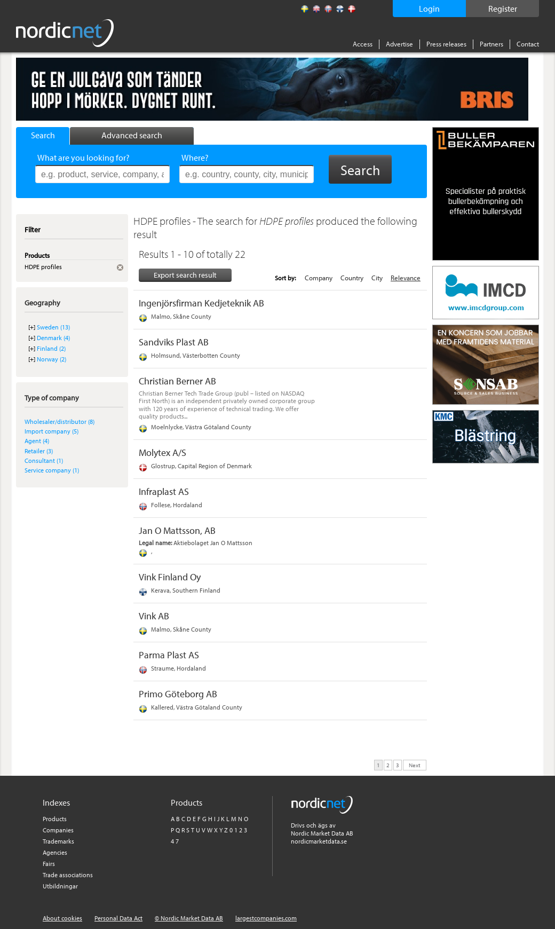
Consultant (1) (44, 460)
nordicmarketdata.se (319, 841)
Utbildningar (60, 886)
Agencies (55, 852)
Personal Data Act (118, 918)
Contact (528, 44)
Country (351, 277)
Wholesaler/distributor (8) (59, 422)
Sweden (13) (53, 327)
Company (318, 277)
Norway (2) (51, 359)
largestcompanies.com (266, 918)
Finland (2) (51, 348)
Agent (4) (37, 441)
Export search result (185, 275)
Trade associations (68, 875)
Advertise (399, 44)
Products (55, 819)
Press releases (446, 44)
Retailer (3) (39, 451)
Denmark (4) (53, 338)
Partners (491, 44)
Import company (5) (51, 431)
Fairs (49, 864)
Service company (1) (52, 470)
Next (415, 764)
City (377, 277)
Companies (58, 830)
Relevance (406, 277)
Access (362, 44)
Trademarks (58, 841)
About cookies (62, 918)
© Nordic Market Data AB (189, 918)
